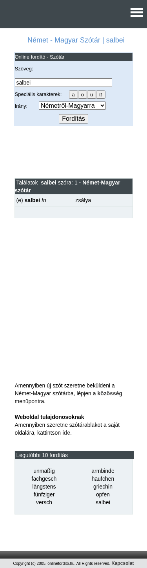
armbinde (102, 471)
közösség (109, 393)
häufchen (103, 479)
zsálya (83, 200)
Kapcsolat (122, 563)
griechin (103, 486)
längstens (44, 486)
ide (66, 433)
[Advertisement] (73, 152)
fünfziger (44, 494)
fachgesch (44, 479)
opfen (103, 494)
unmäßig (43, 471)
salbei (103, 502)
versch (44, 502)
